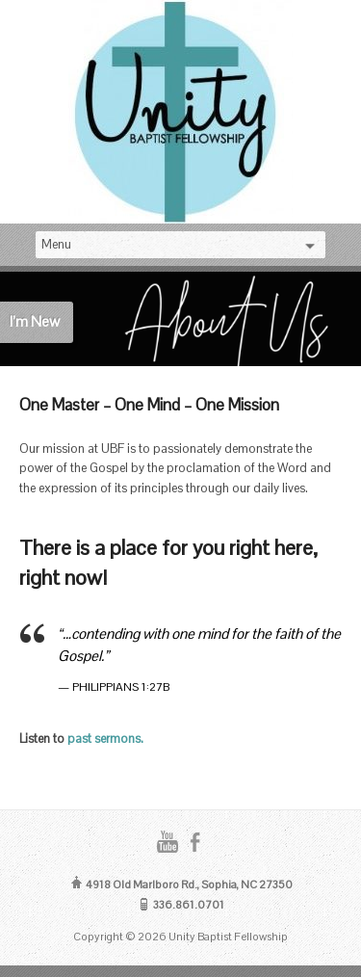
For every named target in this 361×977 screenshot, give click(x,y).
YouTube (167, 842)
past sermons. (105, 738)
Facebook (195, 842)
